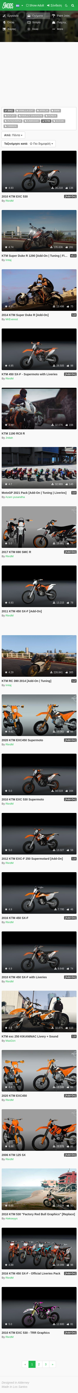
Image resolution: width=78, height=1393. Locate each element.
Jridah (9, 437)
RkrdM (10, 200)
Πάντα (13, 135)
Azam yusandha (15, 497)
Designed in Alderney (15, 1382)
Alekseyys (11, 1218)
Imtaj (8, 260)
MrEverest (12, 319)
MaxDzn (11, 1040)
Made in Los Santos (14, 1386)
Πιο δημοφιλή (28, 143)
